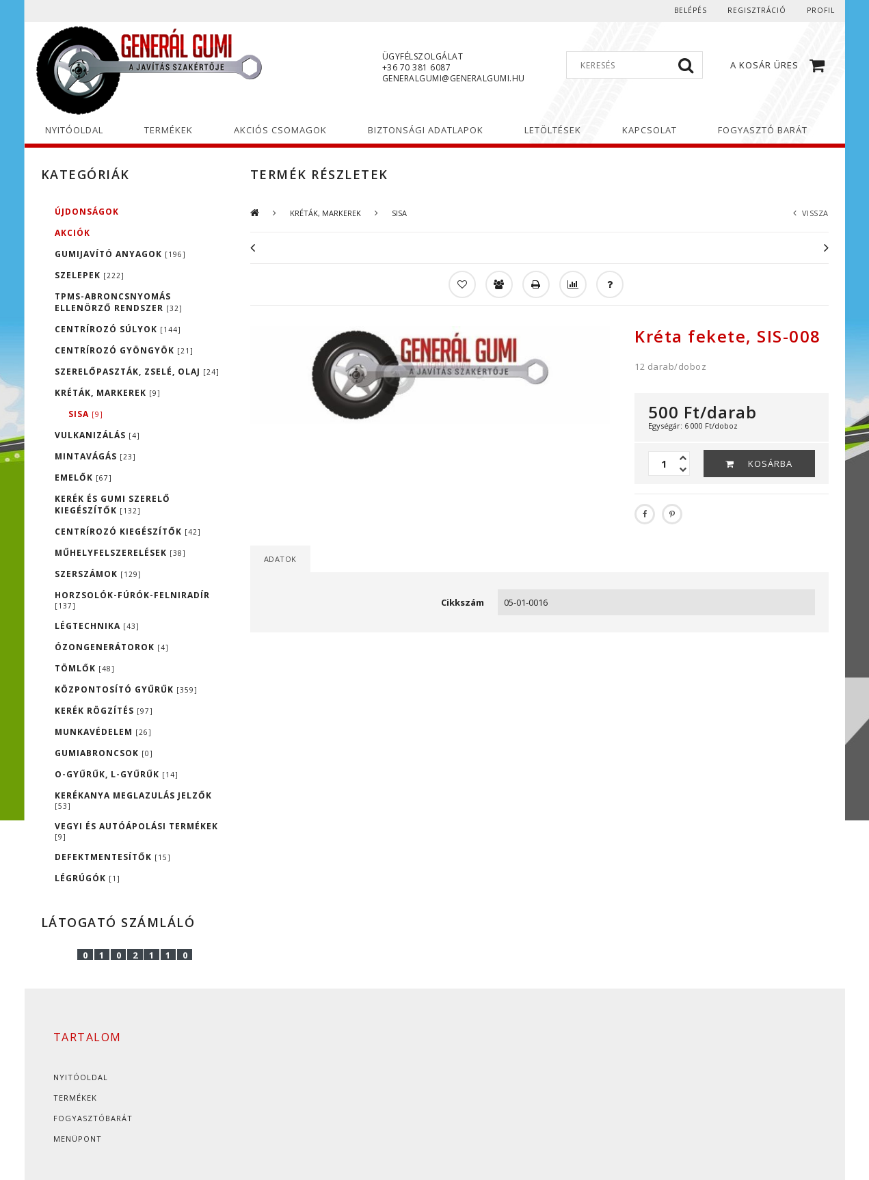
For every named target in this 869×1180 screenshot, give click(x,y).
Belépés (690, 10)
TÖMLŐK (85, 668)
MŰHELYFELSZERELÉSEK (120, 553)
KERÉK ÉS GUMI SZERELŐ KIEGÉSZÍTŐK (112, 504)
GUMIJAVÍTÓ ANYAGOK (120, 254)
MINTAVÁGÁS (95, 456)
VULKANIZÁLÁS (97, 435)
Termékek (75, 1097)
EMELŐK (83, 477)
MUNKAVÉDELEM (103, 732)
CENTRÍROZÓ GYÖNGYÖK (124, 350)
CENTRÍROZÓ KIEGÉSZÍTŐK (128, 531)
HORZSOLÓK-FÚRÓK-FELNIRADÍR (132, 600)
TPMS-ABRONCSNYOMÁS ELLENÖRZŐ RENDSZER (119, 302)
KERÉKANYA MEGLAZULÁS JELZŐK (133, 800)
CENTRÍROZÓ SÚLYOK (118, 329)
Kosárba (770, 463)
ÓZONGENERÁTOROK (112, 647)
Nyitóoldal (80, 1077)
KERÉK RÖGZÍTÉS (104, 710)
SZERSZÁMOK (98, 574)
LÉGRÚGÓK (87, 878)
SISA (85, 414)
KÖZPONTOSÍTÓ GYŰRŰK (126, 689)
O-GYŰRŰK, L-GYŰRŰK (116, 774)
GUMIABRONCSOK (104, 753)
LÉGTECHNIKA (97, 626)
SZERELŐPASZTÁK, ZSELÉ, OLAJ (137, 371)
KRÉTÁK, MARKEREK (108, 393)
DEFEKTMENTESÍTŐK (113, 857)
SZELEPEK (89, 275)
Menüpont (77, 1139)
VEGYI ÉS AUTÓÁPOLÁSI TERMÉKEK (136, 831)
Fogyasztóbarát (93, 1118)
